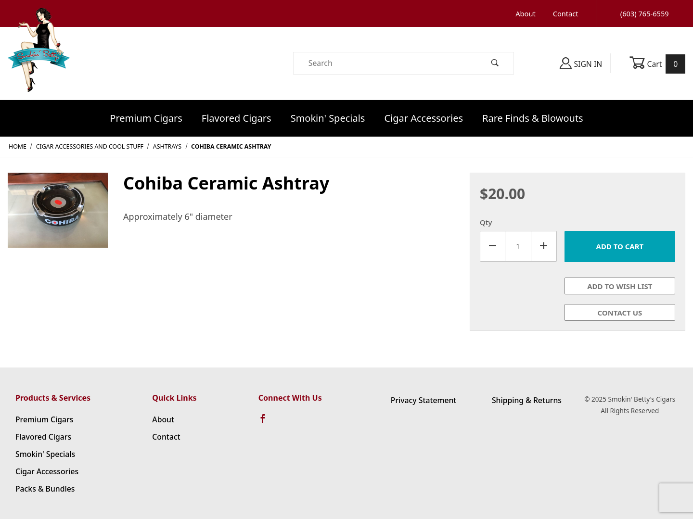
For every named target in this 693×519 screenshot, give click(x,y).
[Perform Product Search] (495, 63)
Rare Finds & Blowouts (532, 118)
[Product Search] (385, 63)
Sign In (581, 63)
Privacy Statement (424, 400)
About (525, 13)
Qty (486, 222)
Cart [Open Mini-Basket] (657, 63)
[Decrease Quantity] (492, 246)
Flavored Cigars (236, 118)
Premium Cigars (146, 118)
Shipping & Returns (527, 400)
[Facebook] (267, 422)
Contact (565, 13)
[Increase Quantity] (544, 246)
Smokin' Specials (328, 118)
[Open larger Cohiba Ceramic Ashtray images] (58, 217)
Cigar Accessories (423, 118)
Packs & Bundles (45, 488)
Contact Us (620, 312)
